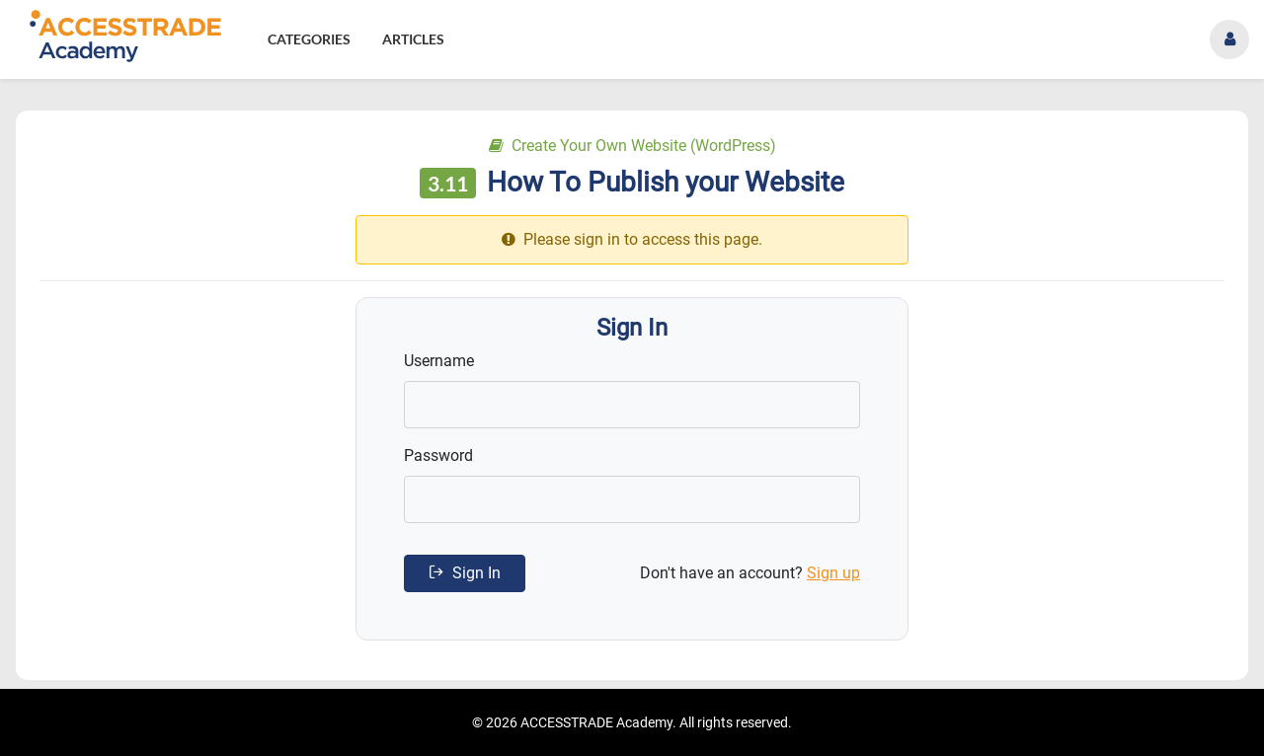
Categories (309, 39)
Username (439, 360)
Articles (413, 39)
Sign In (465, 573)
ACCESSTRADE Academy (596, 722)
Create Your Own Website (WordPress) (632, 145)
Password (438, 455)
